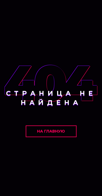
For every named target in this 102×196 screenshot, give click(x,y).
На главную (51, 131)
